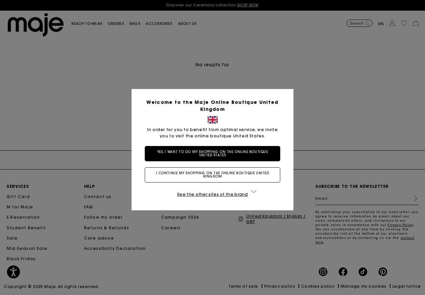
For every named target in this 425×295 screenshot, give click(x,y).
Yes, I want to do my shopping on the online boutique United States (212, 153)
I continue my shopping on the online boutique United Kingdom (212, 175)
